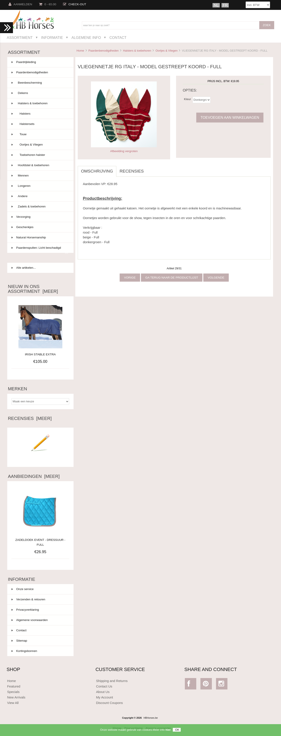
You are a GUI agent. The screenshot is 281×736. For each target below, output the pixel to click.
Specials (13, 692)
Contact (117, 38)
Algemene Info (86, 38)
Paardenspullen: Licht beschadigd (40, 249)
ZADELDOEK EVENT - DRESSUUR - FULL (40, 539)
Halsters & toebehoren (137, 50)
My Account (104, 697)
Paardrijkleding (40, 62)
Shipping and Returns (112, 681)
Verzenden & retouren (28, 599)
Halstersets (40, 124)
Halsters (40, 113)
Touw (40, 134)
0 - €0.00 (47, 4)
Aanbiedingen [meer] (34, 476)
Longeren (40, 186)
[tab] (150, 169)
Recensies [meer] (30, 418)
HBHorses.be (151, 717)
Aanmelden (20, 4)
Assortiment (20, 38)
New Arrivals (16, 697)
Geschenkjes (40, 227)
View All (12, 703)
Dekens (40, 93)
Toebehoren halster (40, 155)
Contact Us (104, 686)
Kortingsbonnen (24, 651)
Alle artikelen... (24, 267)
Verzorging (40, 216)
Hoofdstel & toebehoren (40, 165)
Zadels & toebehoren (40, 206)
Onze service (23, 589)
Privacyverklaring (25, 609)
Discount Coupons (109, 703)
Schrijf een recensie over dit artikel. (40, 457)
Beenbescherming (40, 82)
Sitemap (19, 640)
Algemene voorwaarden (30, 620)
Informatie (52, 38)
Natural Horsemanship (40, 237)
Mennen (40, 175)
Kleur (187, 99)
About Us (103, 692)
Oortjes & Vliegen (166, 50)
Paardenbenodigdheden (103, 50)
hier (168, 729)
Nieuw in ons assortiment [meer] (33, 289)
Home (80, 50)
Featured (13, 686)
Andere (40, 196)
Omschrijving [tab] (97, 171)
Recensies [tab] (132, 171)
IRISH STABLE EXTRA (40, 354)
